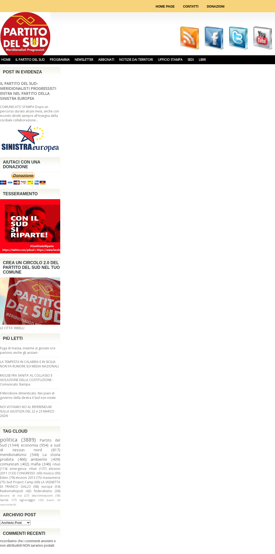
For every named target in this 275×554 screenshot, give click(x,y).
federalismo (43, 491)
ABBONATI (106, 59)
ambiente (39, 459)
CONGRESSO (26, 473)
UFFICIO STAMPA (170, 59)
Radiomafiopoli (11, 491)
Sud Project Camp (20, 482)
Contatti (191, 6)
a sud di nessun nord (30, 447)
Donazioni (215, 6)
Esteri (4, 477)
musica (48, 473)
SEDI (191, 59)
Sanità (4, 500)
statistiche (6, 504)
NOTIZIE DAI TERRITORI (136, 59)
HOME (5, 59)
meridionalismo (13, 454)
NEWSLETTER (84, 59)
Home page (165, 6)
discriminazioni (42, 495)
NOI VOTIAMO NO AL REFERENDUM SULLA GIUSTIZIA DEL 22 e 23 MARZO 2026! (27, 411)
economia (29, 445)
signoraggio (27, 500)
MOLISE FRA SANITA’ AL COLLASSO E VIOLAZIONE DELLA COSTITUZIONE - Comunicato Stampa (26, 380)
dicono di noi (11, 495)
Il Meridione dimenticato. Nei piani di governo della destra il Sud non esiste (28, 395)
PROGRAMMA (60, 59)
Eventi (50, 500)
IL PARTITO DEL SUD (30, 59)
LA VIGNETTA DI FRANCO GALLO (30, 484)
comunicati (9, 463)
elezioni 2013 (25, 477)
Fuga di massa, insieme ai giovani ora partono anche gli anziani (27, 350)
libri (202, 59)
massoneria (51, 477)
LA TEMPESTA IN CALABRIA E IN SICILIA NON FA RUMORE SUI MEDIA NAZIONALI (29, 364)
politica (9, 439)
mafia (36, 463)
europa (46, 486)
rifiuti (56, 464)
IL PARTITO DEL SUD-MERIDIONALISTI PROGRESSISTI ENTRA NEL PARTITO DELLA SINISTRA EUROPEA (28, 91)
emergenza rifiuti (23, 468)
